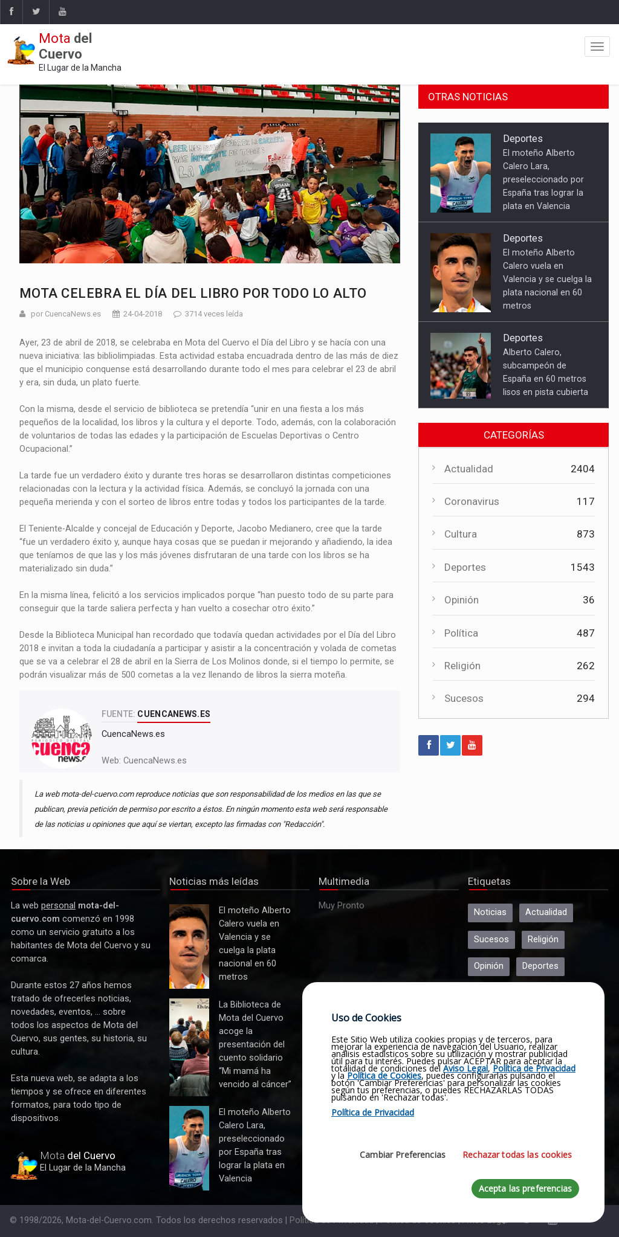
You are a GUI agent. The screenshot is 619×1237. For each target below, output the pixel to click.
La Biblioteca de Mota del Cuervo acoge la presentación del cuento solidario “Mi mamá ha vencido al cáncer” (189, 1047)
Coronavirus (471, 501)
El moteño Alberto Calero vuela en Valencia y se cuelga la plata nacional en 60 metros (547, 279)
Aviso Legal (465, 1068)
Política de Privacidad (534, 1068)
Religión (462, 666)
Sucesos (464, 698)
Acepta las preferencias (525, 1188)
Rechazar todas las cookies (517, 1154)
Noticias (490, 912)
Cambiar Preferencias (403, 1154)
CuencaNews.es (155, 761)
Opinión (461, 600)
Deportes (523, 138)
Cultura (460, 534)
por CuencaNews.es (66, 313)
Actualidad (468, 469)
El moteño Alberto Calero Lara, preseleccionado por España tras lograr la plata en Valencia (543, 179)
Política (461, 633)
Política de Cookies (384, 1075)
